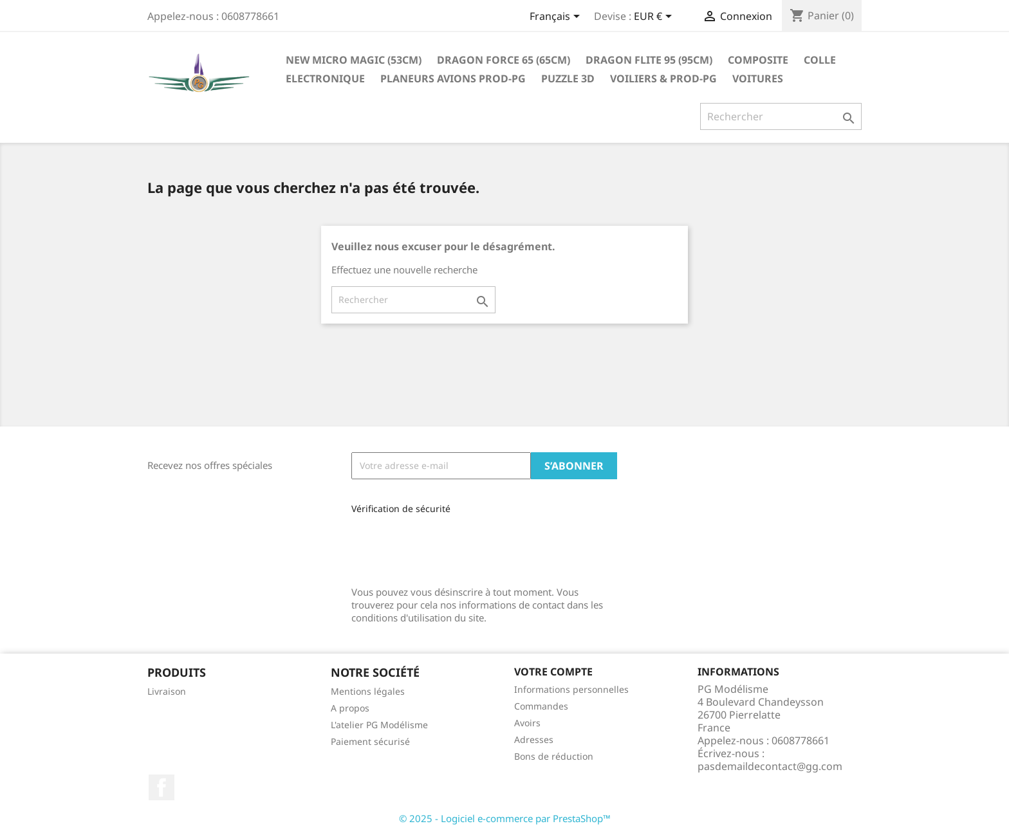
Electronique (325, 78)
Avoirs (527, 723)
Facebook (161, 787)
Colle (820, 60)
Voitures (757, 78)
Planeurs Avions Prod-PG (453, 78)
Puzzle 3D (568, 78)
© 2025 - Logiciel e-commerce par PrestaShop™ (505, 818)
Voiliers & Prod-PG (663, 78)
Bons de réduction (553, 756)
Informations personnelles (571, 689)
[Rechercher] (781, 116)
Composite (758, 60)
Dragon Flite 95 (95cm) (649, 60)
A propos (350, 708)
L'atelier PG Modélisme (379, 725)
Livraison (166, 691)
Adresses (533, 739)
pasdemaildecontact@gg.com (770, 766)
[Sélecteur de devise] (655, 17)
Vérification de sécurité (400, 508)
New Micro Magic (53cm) (353, 60)
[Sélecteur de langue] (557, 17)
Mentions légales (368, 691)
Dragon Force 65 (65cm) (503, 60)
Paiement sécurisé (370, 741)
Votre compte (553, 672)
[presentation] (437, 545)
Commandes (541, 706)
